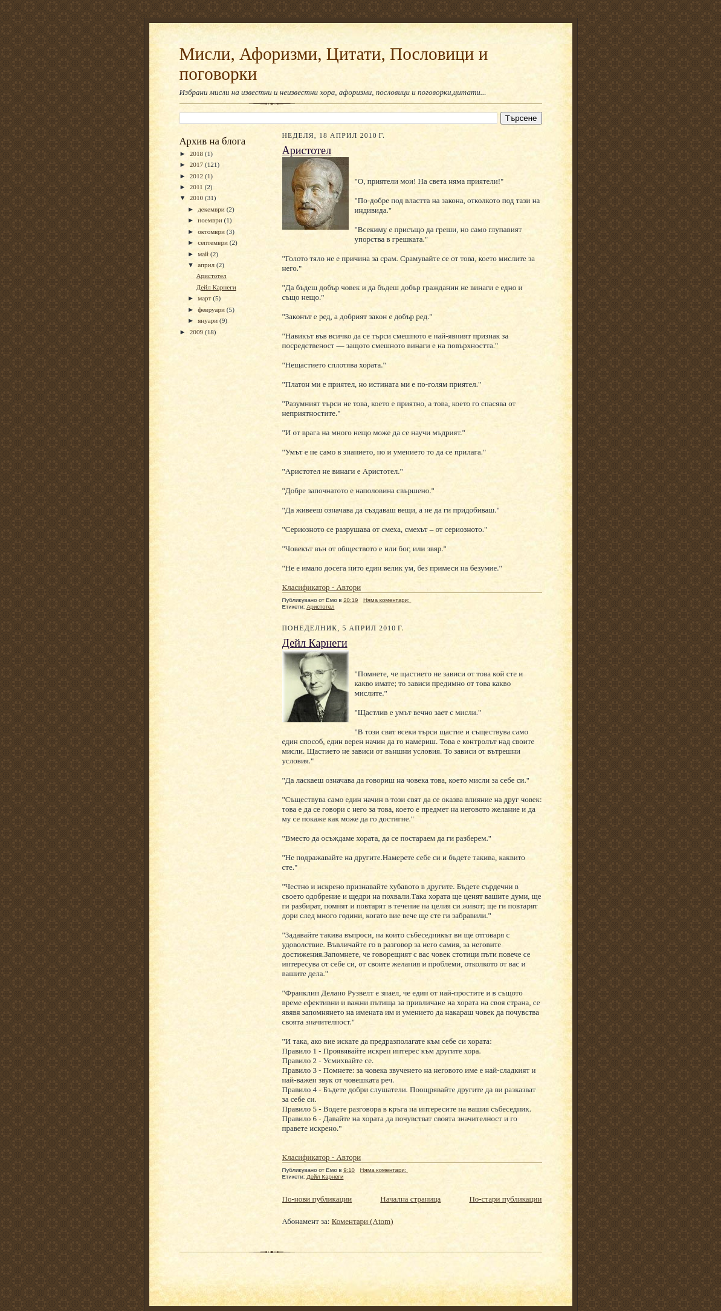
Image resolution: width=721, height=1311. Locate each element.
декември (212, 209)
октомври (212, 231)
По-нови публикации (317, 1198)
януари (208, 320)
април (207, 264)
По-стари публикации (505, 1198)
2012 (197, 176)
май (204, 253)
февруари (212, 309)
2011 (197, 186)
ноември (211, 220)
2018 (197, 153)
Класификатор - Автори (321, 587)
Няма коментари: (387, 600)
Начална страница (410, 1198)
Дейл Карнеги (216, 287)
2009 (197, 331)
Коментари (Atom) (362, 1221)
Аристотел (211, 275)
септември (214, 242)
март (205, 298)
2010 (197, 197)
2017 (197, 164)
